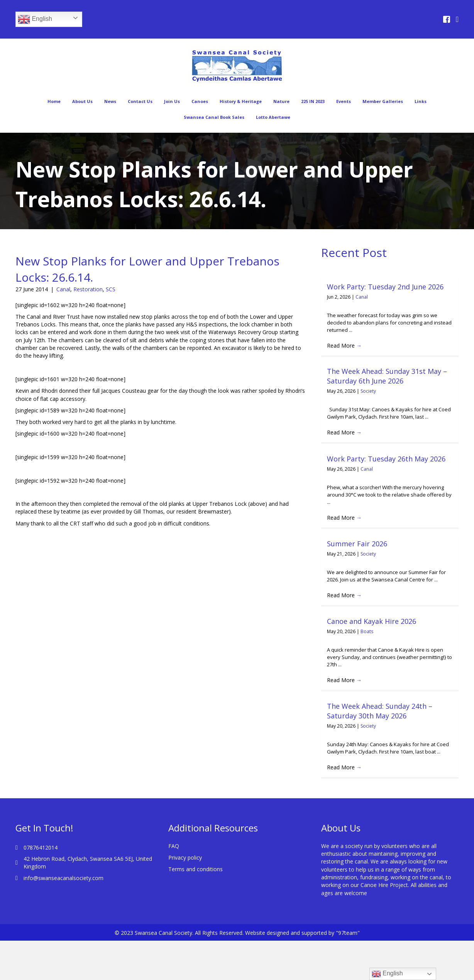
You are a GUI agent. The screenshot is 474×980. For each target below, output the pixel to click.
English (35, 19)
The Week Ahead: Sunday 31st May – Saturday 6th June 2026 (387, 376)
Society (368, 391)
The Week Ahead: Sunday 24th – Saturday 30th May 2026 (379, 710)
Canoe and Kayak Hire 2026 (371, 621)
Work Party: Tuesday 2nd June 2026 (385, 286)
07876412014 (41, 847)
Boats (367, 631)
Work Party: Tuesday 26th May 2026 (386, 458)
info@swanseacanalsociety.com (63, 878)
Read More (344, 345)
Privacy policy (185, 857)
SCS (110, 289)
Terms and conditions (195, 869)
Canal (63, 289)
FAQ (173, 846)
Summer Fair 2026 (357, 543)
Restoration (88, 289)
